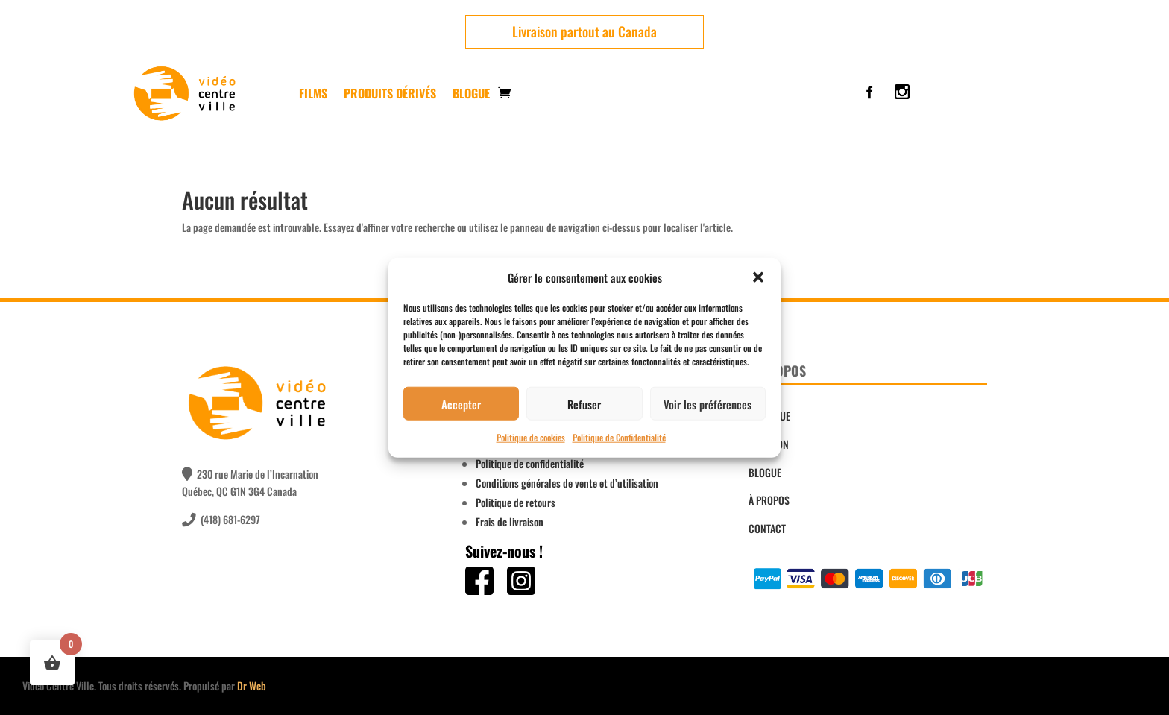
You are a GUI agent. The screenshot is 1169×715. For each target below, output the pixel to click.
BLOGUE (765, 472)
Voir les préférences (708, 404)
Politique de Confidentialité (619, 437)
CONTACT (767, 528)
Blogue (471, 93)
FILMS (313, 93)
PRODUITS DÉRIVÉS (390, 93)
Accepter (461, 404)
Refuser (584, 404)
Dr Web (251, 685)
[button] (758, 277)
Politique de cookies (531, 437)
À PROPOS (769, 500)
